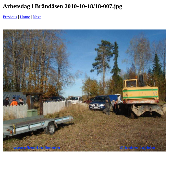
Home (25, 17)
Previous (10, 17)
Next (37, 17)
